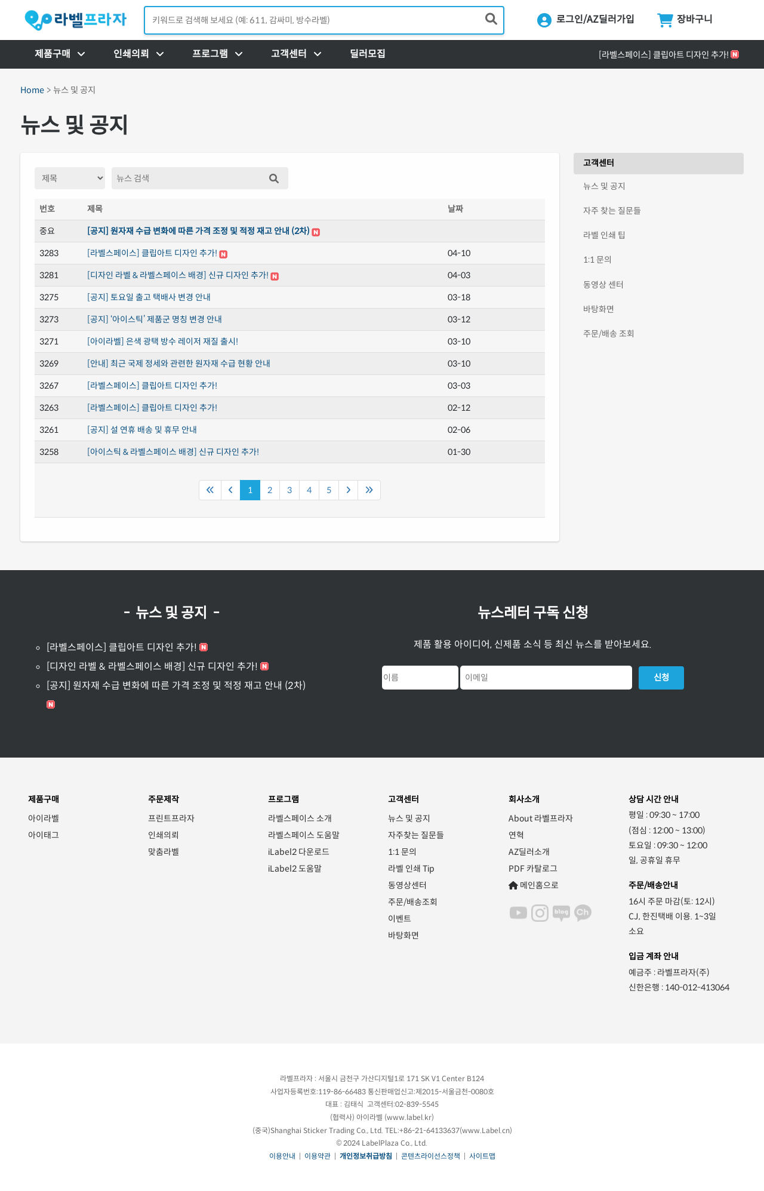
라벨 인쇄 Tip (411, 868)
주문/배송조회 (413, 902)
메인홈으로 (534, 885)
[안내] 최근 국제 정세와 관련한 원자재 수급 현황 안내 (178, 363)
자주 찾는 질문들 (612, 210)
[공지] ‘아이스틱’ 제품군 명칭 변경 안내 (154, 319)
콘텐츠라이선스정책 (430, 1156)
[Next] (348, 490)
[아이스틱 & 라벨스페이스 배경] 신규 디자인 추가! (173, 452)
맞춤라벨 (163, 852)
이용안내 (282, 1156)
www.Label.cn (486, 1130)
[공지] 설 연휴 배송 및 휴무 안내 (142, 429)
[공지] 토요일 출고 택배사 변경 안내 (149, 297)
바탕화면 (598, 309)
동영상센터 (407, 885)
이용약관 (317, 1156)
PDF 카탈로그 (533, 868)
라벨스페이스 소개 (300, 818)
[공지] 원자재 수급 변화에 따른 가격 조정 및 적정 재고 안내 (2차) (198, 231)
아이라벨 (43, 818)
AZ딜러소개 (529, 852)
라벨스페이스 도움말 (304, 835)
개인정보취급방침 (366, 1156)
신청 (661, 677)
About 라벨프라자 (541, 818)
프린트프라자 (171, 818)
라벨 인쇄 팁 (604, 235)
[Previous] (210, 490)
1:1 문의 (597, 259)
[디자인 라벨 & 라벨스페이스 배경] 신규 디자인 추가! (178, 275)
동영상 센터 (603, 284)
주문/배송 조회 (608, 333)
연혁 (516, 835)
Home (32, 90)
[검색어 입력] (324, 20)
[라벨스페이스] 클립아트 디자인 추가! (664, 55)
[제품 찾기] (491, 20)
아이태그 (43, 835)
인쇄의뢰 (163, 835)
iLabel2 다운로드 (298, 852)
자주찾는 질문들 (416, 835)
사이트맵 (482, 1156)
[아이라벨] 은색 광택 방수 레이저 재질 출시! (162, 341)
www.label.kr (409, 1117)
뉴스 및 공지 (604, 186)
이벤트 (399, 918)
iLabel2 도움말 (295, 868)
